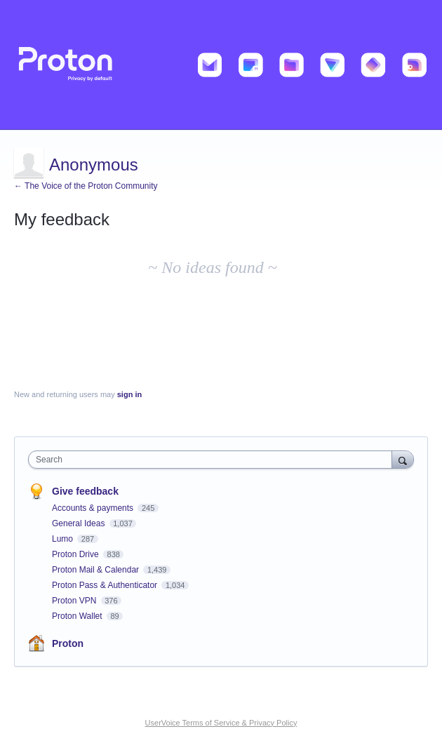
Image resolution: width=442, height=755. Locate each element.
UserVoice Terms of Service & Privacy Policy (221, 723)
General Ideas (79, 523)
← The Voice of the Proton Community (86, 186)
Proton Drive (76, 554)
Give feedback (85, 491)
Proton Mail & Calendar (96, 570)
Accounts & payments (93, 508)
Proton (67, 643)
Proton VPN (75, 601)
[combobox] (213, 460)
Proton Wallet (78, 616)
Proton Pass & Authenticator (105, 585)
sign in (129, 394)
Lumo (63, 539)
